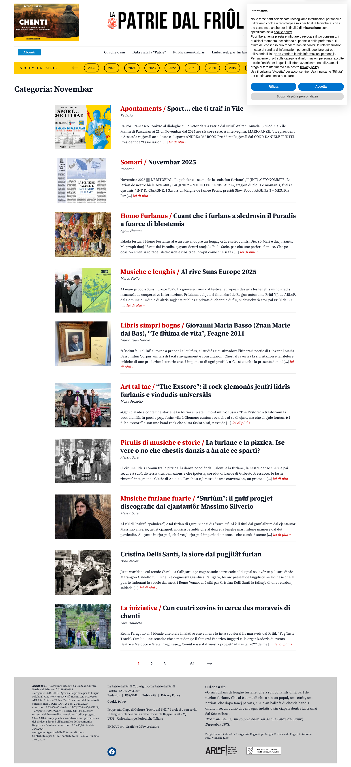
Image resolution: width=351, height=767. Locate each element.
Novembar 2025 (158, 162)
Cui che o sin (114, 52)
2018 (252, 68)
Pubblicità (149, 695)
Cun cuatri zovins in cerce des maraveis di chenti (205, 612)
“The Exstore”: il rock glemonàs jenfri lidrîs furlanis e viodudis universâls (205, 390)
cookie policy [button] (283, 690)
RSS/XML (131, 695)
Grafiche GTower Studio (142, 727)
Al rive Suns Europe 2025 (188, 272)
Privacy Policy (170, 695)
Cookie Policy (116, 702)
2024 (131, 68)
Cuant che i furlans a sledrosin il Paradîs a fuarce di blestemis (208, 220)
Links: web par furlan (229, 52)
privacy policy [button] (309, 725)
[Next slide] (329, 68)
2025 (111, 68)
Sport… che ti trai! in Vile (182, 108)
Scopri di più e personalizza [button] (297, 754)
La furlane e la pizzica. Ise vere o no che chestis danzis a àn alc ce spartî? (202, 446)
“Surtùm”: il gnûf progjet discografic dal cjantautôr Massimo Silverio (196, 502)
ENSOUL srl (115, 727)
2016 (293, 68)
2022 (172, 68)
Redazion (113, 695)
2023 (152, 68)
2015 (313, 68)
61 (192, 663)
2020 (212, 68)
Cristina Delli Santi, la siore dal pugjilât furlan (190, 554)
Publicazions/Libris (189, 52)
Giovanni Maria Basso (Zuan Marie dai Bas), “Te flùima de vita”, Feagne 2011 (205, 329)
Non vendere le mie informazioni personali (304, 712)
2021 (192, 68)
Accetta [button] (321, 745)
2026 (91, 68)
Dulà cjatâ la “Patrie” (149, 52)
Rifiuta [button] (273, 745)
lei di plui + (177, 142)
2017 (272, 68)
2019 (232, 68)
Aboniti (29, 52)
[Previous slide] (75, 68)
